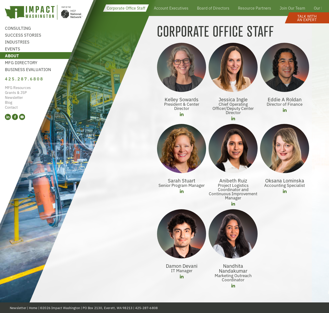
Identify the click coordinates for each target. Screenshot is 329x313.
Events (12, 48)
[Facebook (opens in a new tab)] (15, 117)
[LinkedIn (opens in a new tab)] (8, 117)
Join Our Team (292, 8)
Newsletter (14, 97)
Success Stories (23, 35)
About (12, 55)
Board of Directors (213, 8)
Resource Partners (254, 8)
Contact (11, 107)
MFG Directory (21, 62)
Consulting (18, 28)
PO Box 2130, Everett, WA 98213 (107, 307)
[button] (307, 17)
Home (33, 307)
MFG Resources (18, 87)
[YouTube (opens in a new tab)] (22, 117)
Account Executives (171, 8)
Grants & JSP (16, 92)
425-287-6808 (146, 307)
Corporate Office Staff (126, 8)
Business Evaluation (28, 69)
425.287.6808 (24, 78)
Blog (8, 102)
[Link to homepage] (43, 13)
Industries (17, 42)
